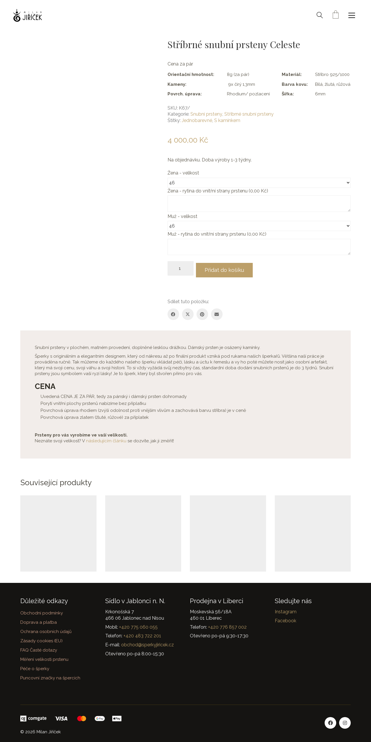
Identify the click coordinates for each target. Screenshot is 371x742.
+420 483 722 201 (142, 634)
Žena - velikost (184, 173)
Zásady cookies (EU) (41, 639)
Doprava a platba (38, 620)
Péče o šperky (34, 667)
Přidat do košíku (228, 268)
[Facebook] (173, 312)
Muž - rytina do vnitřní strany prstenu (218, 234)
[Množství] (181, 268)
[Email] (217, 312)
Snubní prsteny (206, 114)
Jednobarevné (197, 120)
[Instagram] (345, 721)
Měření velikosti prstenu (44, 657)
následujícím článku (106, 439)
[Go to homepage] (27, 15)
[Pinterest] (202, 312)
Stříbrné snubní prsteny (249, 114)
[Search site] (320, 16)
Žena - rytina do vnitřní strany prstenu (218, 191)
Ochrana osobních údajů (46, 630)
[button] (353, 15)
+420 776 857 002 (227, 625)
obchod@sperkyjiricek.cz (147, 643)
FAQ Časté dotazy (38, 648)
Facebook (285, 619)
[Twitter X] (188, 312)
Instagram (286, 610)
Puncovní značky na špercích (50, 676)
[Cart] (336, 15)
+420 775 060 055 (138, 625)
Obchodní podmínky (41, 611)
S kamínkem (227, 120)
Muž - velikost (183, 216)
